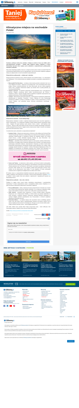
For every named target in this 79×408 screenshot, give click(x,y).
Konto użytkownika (26, 291)
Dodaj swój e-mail (70, 283)
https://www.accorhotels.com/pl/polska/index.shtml (21, 210)
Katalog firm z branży (44, 294)
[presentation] (16, 237)
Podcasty (61, 311)
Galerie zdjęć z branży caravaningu (47, 301)
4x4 (60, 308)
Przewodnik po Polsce (63, 294)
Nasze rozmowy (62, 309)
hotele (48, 174)
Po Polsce (26, 214)
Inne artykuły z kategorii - (19, 248)
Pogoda (42, 303)
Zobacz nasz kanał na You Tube (46, 306)
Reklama (24, 294)
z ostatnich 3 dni (59, 30)
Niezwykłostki (62, 310)
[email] (28, 229)
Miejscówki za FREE (44, 292)
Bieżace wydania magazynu (27, 307)
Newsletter (24, 300)
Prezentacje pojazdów (63, 302)
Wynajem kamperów (63, 299)
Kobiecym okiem (62, 295)
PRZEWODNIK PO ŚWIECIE (17, 214)
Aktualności (62, 291)
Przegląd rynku (62, 301)
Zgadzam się (70, 341)
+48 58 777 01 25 (8, 295)
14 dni (69, 30)
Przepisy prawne (62, 303)
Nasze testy (62, 307)
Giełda (42, 308)
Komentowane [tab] (61, 28)
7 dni (65, 30)
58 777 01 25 (7, 294)
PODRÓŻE (8, 214)
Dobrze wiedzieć (63, 304)
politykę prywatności (31, 232)
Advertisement (26, 295)
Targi (61, 312)
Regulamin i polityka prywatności (28, 299)
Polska (61, 292)
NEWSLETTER (8, 284)
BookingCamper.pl (44, 295)
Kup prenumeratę (25, 306)
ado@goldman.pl (8, 297)
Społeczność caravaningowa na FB (46, 307)
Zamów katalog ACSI (26, 308)
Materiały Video (44, 302)
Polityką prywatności (27, 337)
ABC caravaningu (63, 296)
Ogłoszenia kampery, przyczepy (46, 293)
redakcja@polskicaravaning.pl (11, 296)
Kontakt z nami (25, 296)
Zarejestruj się (25, 292)
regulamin (25, 232)
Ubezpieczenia (25, 301)
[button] (61, 2)
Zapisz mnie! (28, 241)
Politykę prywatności (25, 325)
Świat (61, 293)
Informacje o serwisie (26, 293)
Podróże (61, 300)
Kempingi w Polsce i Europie (45, 291)
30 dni (73, 30)
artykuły (4, 5)
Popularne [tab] (59, 26)
